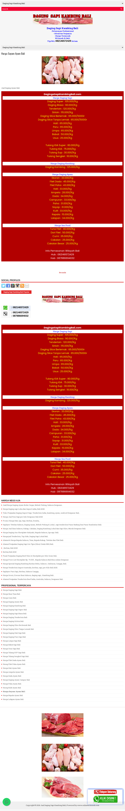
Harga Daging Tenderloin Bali (15, 617)
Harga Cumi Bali (9, 598)
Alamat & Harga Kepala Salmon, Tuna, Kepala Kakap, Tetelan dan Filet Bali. (33, 540)
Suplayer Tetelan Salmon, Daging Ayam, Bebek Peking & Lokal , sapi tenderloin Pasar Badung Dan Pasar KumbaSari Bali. (52, 524)
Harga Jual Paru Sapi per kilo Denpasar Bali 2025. (23, 517)
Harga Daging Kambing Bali (14, 606)
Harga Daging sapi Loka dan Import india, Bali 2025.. (24, 509)
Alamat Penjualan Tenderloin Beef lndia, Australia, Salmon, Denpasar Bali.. (33, 579)
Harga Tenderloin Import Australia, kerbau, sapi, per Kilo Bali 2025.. (30, 567)
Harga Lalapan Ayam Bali (13, 699)
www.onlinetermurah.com (88, 805)
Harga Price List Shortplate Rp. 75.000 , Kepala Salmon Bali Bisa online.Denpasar (36, 560)
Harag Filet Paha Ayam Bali (14, 664)
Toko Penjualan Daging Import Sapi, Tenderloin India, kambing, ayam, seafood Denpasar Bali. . (41, 513)
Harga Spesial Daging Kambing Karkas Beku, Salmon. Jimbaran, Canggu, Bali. (35, 564)
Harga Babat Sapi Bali (11, 645)
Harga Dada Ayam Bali (12, 676)
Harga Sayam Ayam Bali (13, 53)
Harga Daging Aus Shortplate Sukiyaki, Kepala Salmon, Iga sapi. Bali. (31, 532)
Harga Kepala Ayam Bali (13, 695)
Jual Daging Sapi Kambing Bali (53, 805)
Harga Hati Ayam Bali (12, 668)
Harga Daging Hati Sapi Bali (14, 633)
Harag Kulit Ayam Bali (12, 687)
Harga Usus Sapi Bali (11, 648)
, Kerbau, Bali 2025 (10, 548)
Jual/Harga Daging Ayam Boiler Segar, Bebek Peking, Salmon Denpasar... (33, 505)
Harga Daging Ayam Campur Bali (16, 680)
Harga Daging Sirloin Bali (13, 621)
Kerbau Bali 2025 (9, 552)
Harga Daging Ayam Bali (13, 602)
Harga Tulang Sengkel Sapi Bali (16, 656)
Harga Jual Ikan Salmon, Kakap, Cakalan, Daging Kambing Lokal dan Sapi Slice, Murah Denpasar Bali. (44, 528)
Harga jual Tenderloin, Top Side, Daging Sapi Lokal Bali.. (25, 536)
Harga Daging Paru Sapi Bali (14, 637)
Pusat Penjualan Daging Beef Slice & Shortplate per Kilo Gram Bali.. (30, 556)
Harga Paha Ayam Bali (12, 684)
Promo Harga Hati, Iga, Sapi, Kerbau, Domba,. (21, 521)
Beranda (62, 272)
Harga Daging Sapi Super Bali (15, 609)
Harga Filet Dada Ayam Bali (14, 660)
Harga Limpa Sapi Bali (12, 641)
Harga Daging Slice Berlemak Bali (17, 625)
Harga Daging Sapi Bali (12, 590)
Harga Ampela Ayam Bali (13, 672)
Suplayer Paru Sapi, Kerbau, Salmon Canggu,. (21, 571)
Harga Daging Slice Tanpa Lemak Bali (18, 629)
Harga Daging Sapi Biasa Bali (14, 613)
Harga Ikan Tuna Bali (11, 594)
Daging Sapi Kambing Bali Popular (16, 292)
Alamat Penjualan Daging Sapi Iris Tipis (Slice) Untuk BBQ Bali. (28, 544)
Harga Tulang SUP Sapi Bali (14, 652)
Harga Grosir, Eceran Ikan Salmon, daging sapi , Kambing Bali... (29, 575)
